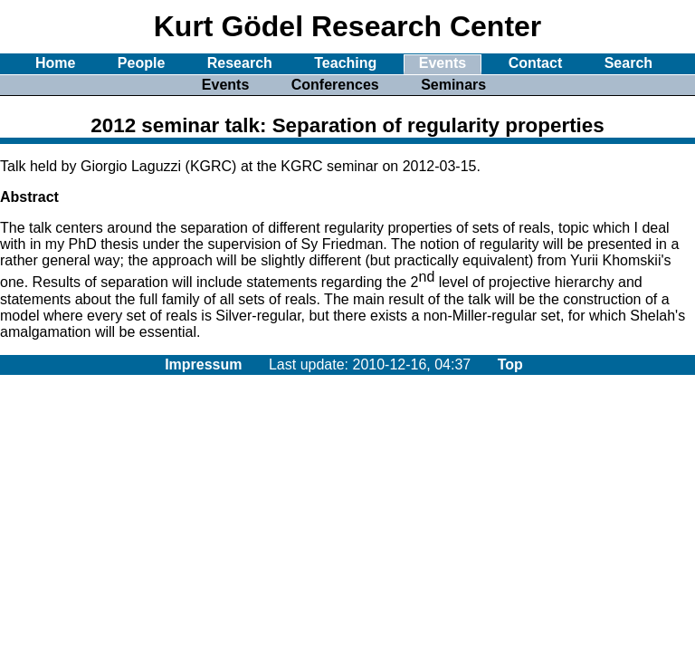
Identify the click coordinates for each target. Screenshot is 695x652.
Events (442, 63)
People (141, 63)
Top (510, 364)
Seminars (453, 84)
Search (628, 63)
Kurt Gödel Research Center (348, 26)
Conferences (335, 84)
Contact (536, 63)
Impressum (203, 364)
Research (239, 63)
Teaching (345, 63)
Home (55, 63)
